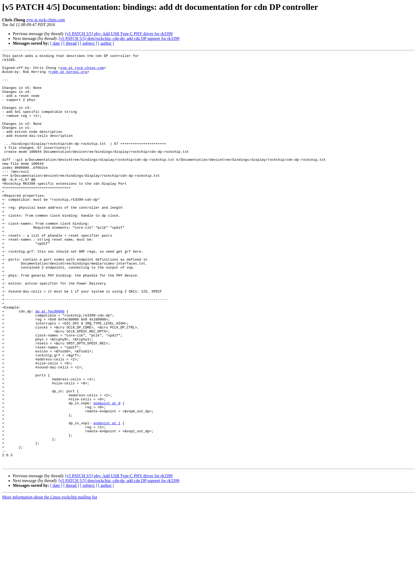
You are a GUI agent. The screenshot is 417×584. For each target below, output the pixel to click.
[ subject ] (88, 43)
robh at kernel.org (68, 75)
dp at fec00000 (49, 363)
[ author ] (106, 43)
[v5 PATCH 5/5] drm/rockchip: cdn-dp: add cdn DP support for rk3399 (119, 38)
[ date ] (56, 43)
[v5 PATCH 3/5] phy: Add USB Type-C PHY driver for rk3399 (119, 33)
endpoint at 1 (106, 497)
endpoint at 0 (106, 473)
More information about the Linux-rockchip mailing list (49, 579)
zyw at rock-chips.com (45, 20)
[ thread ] (71, 43)
